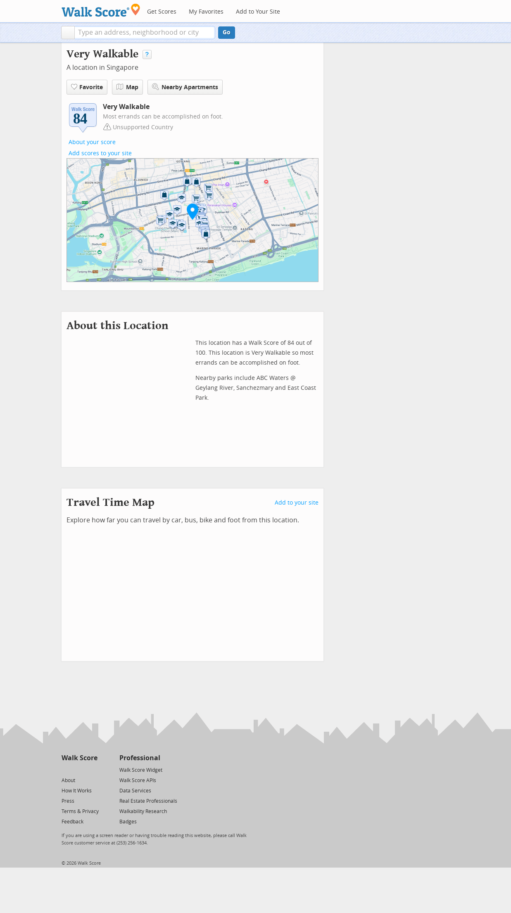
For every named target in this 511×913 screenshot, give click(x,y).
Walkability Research (143, 811)
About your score (92, 142)
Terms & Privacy (80, 811)
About (68, 780)
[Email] (92, 769)
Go (227, 32)
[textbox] (144, 32)
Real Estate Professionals (148, 801)
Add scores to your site (100, 153)
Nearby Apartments (185, 87)
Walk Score (79, 758)
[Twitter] (66, 769)
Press (68, 801)
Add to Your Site (258, 11)
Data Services (135, 791)
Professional (139, 758)
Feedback (72, 822)
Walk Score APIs (137, 780)
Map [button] (127, 87)
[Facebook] (79, 769)
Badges (128, 822)
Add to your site (296, 502)
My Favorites (206, 11)
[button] (68, 32)
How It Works (77, 791)
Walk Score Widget (140, 770)
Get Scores (161, 11)
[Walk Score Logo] (101, 10)
